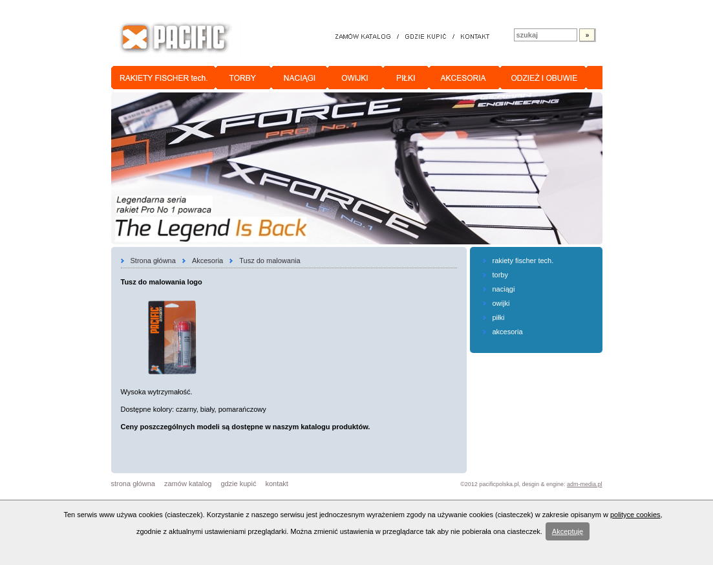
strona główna (133, 483)
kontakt (276, 483)
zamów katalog (187, 483)
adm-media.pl (584, 484)
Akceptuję (567, 531)
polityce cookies (635, 514)
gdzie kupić (238, 483)
